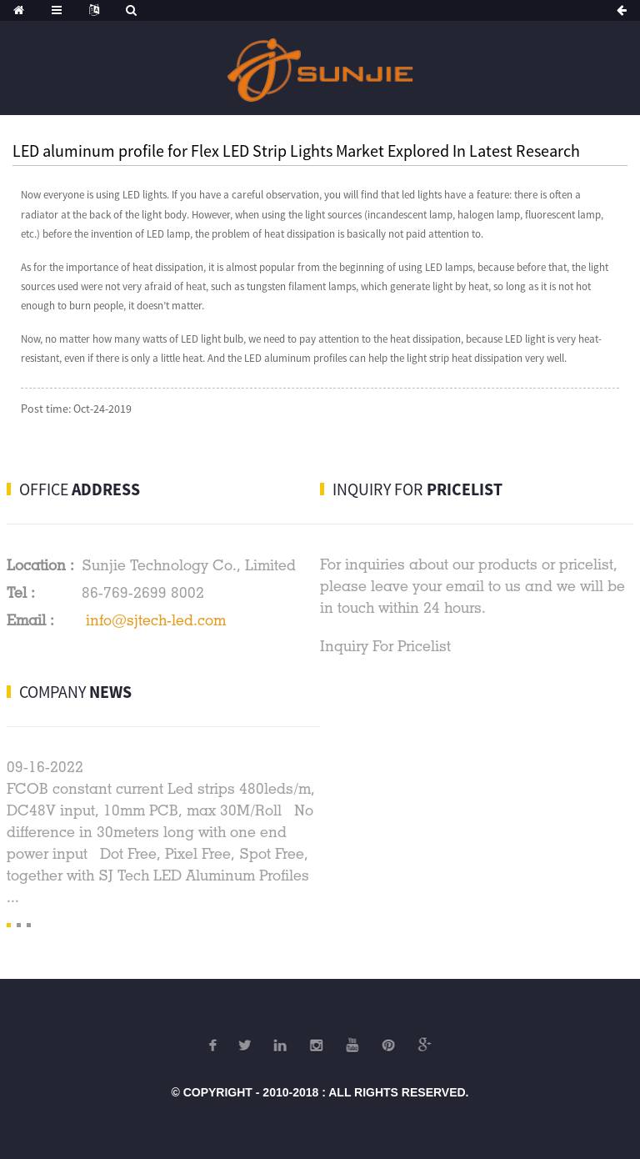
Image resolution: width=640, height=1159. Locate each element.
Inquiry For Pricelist (385, 646)
